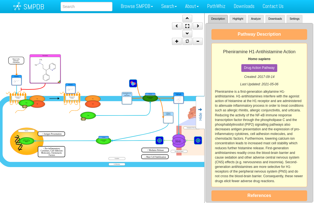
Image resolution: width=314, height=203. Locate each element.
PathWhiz (216, 6)
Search (169, 6)
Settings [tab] (294, 18)
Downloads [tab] (275, 18)
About (192, 6)
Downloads (244, 6)
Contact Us (273, 6)
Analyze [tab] (256, 18)
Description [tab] (218, 18)
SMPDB (33, 7)
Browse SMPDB (137, 6)
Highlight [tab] (238, 18)
